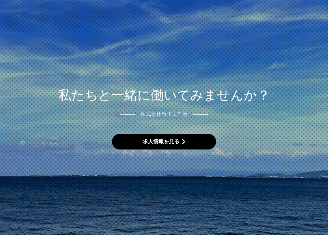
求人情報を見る (161, 141)
